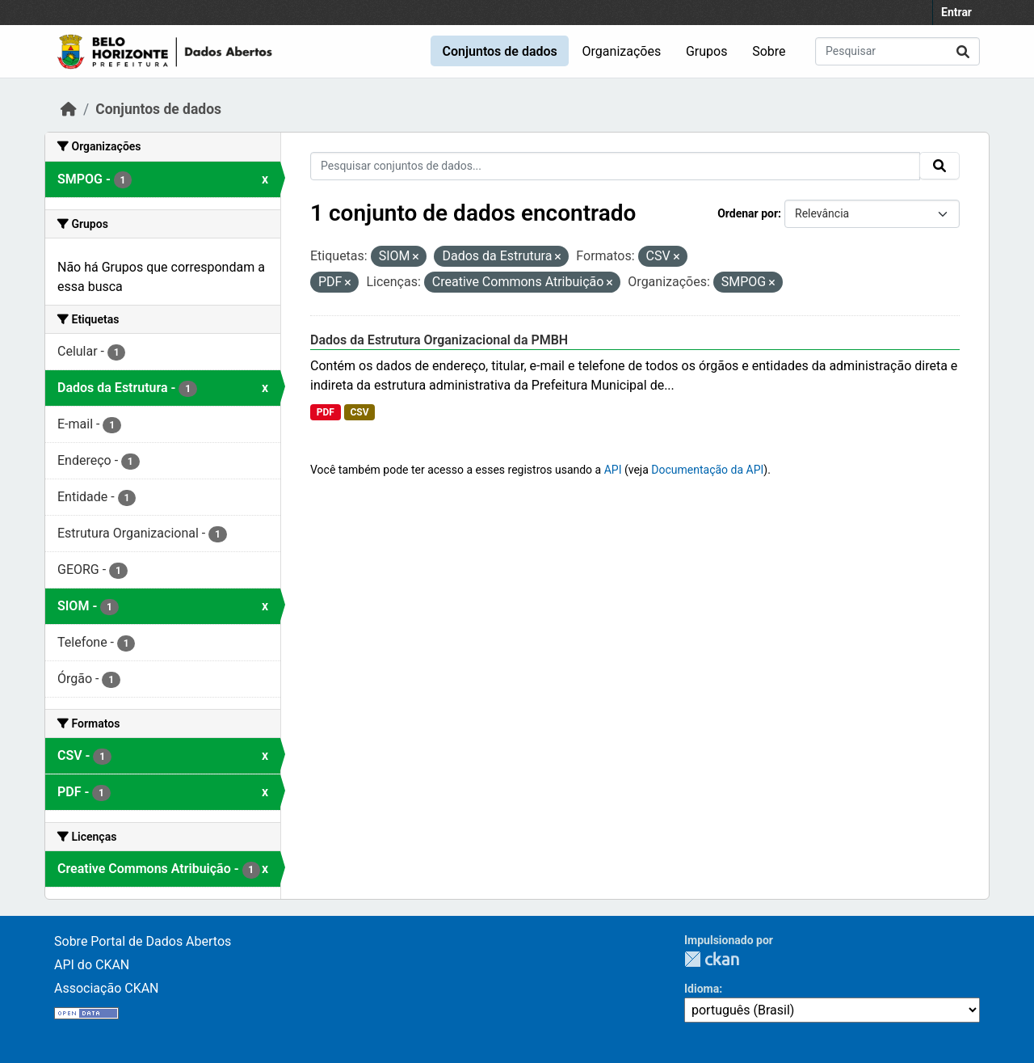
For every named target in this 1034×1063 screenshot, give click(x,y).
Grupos (707, 51)
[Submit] (963, 51)
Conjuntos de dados (499, 51)
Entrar (956, 12)
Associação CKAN (106, 988)
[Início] (69, 109)
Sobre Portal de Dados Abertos (142, 941)
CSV (359, 412)
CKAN (711, 959)
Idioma (701, 988)
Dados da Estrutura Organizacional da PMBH (439, 340)
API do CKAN (91, 964)
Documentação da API (707, 469)
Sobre (768, 51)
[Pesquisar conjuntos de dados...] (897, 51)
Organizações (622, 51)
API (613, 469)
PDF (325, 412)
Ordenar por (747, 213)
